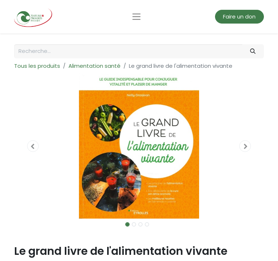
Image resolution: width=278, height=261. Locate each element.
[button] (33, 146)
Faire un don (239, 16)
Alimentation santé (94, 66)
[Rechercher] (253, 51)
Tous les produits (37, 66)
